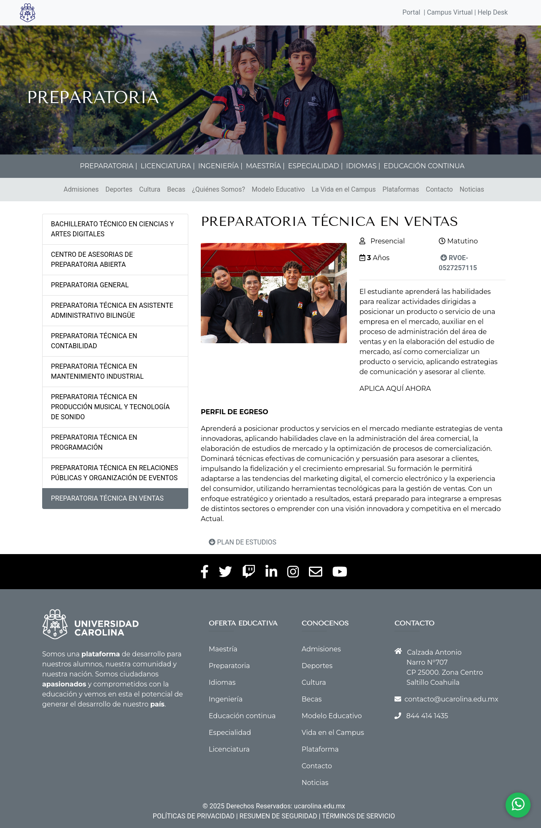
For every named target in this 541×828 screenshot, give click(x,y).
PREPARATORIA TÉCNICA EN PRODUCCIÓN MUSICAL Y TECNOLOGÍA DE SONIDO (110, 407)
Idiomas (222, 682)
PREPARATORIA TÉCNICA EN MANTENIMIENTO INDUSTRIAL (97, 371)
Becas (176, 189)
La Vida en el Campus (343, 189)
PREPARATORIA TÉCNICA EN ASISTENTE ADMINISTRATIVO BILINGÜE (112, 310)
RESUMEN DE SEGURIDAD (278, 816)
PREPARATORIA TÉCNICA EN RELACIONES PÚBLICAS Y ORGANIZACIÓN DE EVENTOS (114, 473)
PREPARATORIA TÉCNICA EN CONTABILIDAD (94, 341)
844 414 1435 (427, 716)
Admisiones (81, 189)
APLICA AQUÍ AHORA (395, 388)
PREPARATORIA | (108, 166)
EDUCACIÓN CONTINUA (424, 166)
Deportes (118, 189)
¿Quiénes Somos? (218, 189)
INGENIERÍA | (220, 166)
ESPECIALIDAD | (315, 166)
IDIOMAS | (363, 166)
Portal (411, 12)
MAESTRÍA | (265, 166)
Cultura (149, 189)
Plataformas (400, 189)
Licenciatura (229, 749)
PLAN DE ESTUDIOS (242, 542)
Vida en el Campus (333, 733)
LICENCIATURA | (168, 166)
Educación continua (242, 716)
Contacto (439, 189)
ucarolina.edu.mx (319, 806)
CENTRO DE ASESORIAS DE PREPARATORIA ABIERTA (92, 259)
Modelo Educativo (278, 189)
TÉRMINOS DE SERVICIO (358, 816)
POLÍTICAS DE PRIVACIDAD (194, 816)
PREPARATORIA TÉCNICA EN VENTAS (107, 498)
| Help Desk (490, 12)
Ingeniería (226, 699)
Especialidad (230, 733)
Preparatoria (229, 666)
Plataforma (320, 749)
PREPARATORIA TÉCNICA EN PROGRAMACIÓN (94, 442)
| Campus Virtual (448, 12)
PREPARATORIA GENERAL (90, 285)
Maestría (223, 649)
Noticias (472, 189)
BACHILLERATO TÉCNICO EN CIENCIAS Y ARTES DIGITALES (112, 229)
